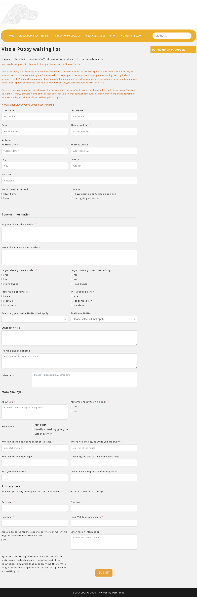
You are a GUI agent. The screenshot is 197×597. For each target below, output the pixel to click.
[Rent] (3, 198)
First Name (8, 110)
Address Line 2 (79, 144)
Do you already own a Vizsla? (18, 270)
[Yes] (3, 275)
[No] (3, 279)
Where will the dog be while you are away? (95, 441)
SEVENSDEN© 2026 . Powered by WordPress (98, 592)
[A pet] (72, 296)
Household (8, 426)
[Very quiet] (33, 425)
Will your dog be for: (82, 291)
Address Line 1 (10, 144)
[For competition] (72, 301)
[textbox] (34, 319)
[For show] (72, 305)
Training (75, 502)
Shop (113, 35)
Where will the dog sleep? (17, 456)
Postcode (7, 174)
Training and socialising (16, 350)
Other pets (8, 375)
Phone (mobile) (79, 125)
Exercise (7, 516)
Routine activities (81, 313)
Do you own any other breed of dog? (91, 270)
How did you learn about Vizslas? (21, 247)
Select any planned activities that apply (25, 313)
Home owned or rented (15, 189)
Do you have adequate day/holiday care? (94, 471)
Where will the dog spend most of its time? (27, 441)
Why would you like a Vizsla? (18, 224)
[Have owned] (3, 284)
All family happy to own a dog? (88, 401)
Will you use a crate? (14, 471)
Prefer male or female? (15, 291)
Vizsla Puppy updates (68, 35)
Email (5, 125)
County (75, 159)
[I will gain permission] (72, 198)
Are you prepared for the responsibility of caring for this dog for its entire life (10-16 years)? (34, 533)
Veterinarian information (85, 531)
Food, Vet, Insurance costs (86, 516)
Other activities (11, 327)
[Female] (3, 301)
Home (11, 35)
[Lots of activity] (33, 434)
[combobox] (35, 319)
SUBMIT (104, 572)
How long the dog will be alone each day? (95, 456)
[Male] (3, 296)
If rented (76, 189)
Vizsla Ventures (95, 35)
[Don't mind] (3, 305)
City (4, 159)
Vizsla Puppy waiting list (34, 35)
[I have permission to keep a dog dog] (72, 194)
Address (6, 140)
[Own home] (3, 194)
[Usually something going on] (33, 429)
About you (7, 401)
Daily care (7, 502)
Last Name (77, 110)
